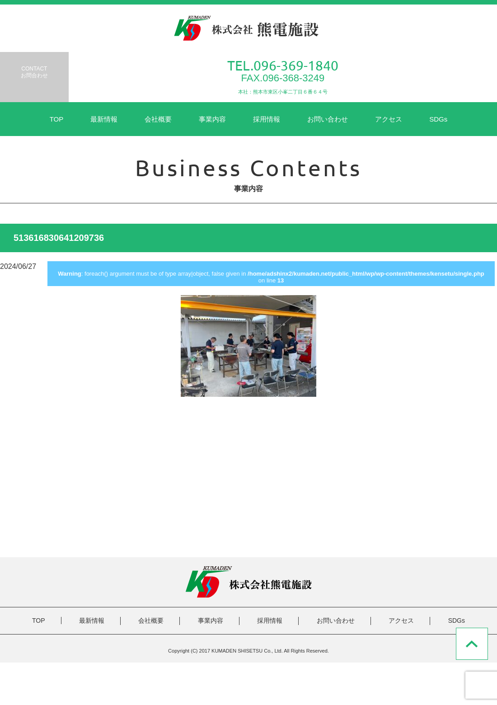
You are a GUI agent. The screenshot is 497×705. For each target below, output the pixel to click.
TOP (57, 119)
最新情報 (103, 119)
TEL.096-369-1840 (282, 65)
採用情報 (266, 119)
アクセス (388, 119)
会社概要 (158, 119)
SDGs (438, 119)
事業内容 (212, 119)
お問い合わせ (327, 119)
